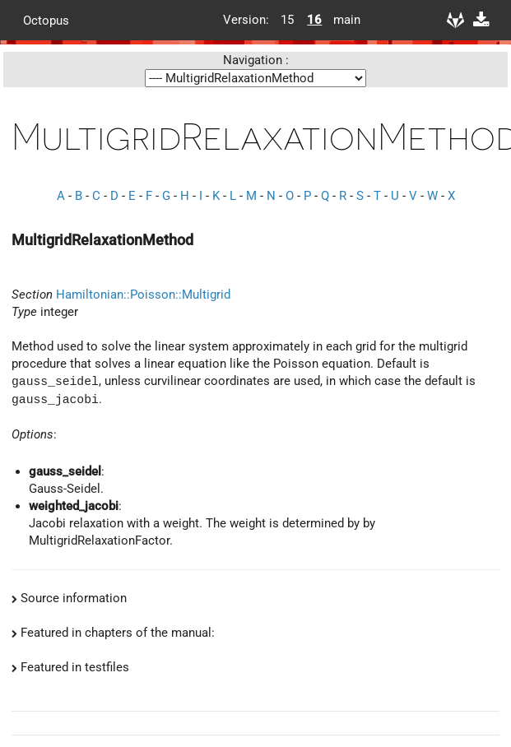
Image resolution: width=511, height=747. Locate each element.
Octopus (46, 19)
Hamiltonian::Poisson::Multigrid (143, 294)
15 (287, 19)
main (340, 19)
